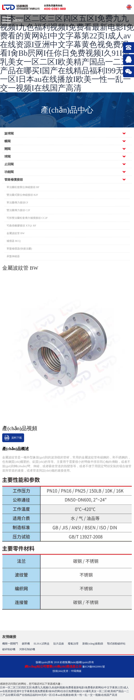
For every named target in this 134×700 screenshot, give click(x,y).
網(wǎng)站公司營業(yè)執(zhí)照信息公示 (53, 666)
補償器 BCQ (14, 240)
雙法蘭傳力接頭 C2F (18, 210)
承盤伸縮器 (13, 256)
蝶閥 (7, 141)
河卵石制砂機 (27, 649)
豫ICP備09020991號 (93, 666)
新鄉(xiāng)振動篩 (92, 643)
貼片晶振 (58, 643)
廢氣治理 (73, 643)
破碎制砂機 (8, 649)
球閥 (7, 156)
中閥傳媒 (76, 671)
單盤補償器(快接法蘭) (19, 248)
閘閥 (7, 149)
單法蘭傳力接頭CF (17, 202)
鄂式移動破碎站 (116, 643)
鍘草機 (26, 643)
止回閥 (9, 164)
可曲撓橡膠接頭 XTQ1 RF (21, 225)
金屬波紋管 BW (16, 233)
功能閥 (9, 172)
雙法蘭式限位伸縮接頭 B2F (22, 194)
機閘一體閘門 (10, 643)
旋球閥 (9, 133)
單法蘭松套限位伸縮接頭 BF (23, 187)
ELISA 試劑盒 (41, 643)
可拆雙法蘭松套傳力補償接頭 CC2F (27, 217)
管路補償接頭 (13, 179)
